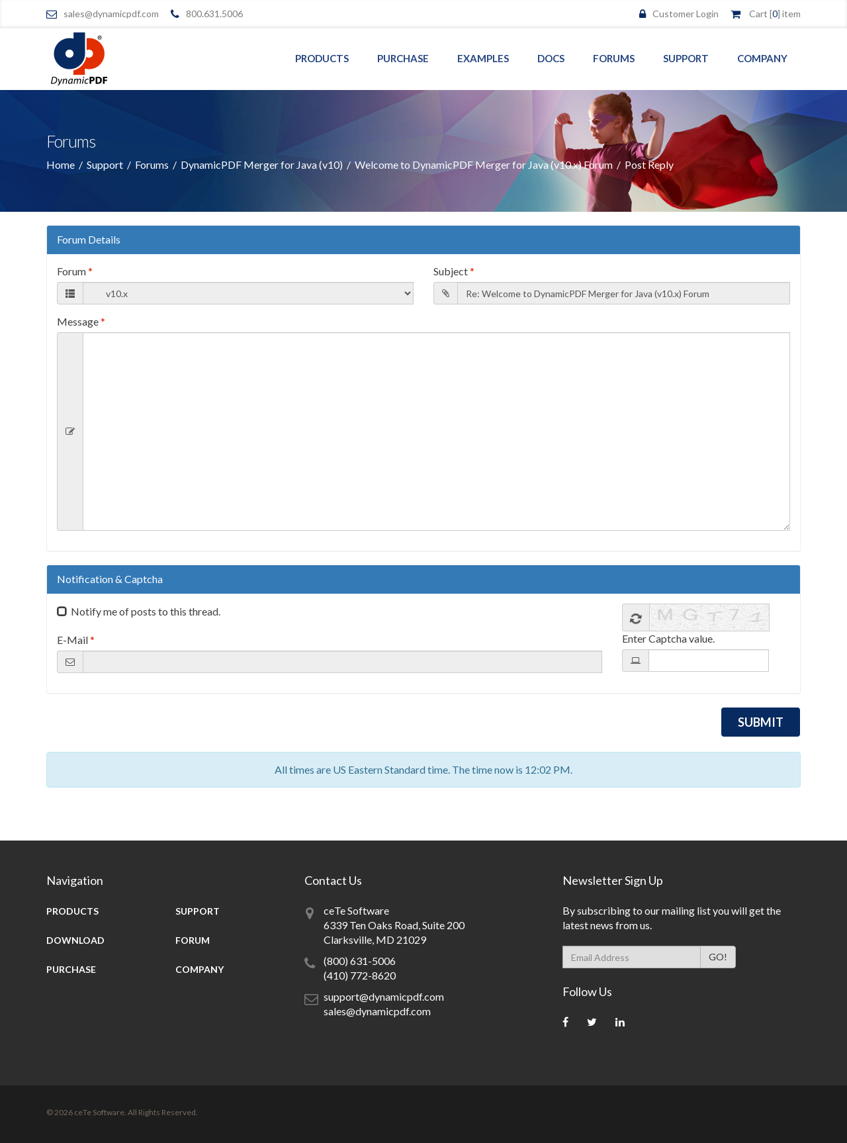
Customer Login (685, 13)
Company (762, 58)
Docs (550, 58)
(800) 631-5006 (360, 960)
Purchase (403, 58)
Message (81, 321)
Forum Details (88, 239)
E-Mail (76, 639)
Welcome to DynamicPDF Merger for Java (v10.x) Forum (484, 164)
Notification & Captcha (110, 578)
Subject (453, 271)
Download (75, 940)
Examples (483, 58)
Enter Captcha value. (668, 638)
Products (322, 58)
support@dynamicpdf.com (384, 996)
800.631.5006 (214, 13)
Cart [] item (775, 13)
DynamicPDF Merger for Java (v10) (262, 164)
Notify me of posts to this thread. (145, 611)
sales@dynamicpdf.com (111, 13)
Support (686, 58)
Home (60, 164)
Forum (75, 271)
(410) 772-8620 (360, 975)
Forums (614, 58)
